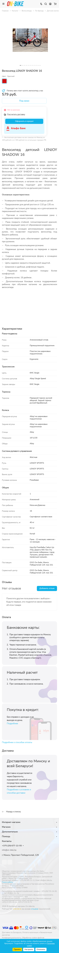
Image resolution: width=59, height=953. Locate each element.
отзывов (34, 909)
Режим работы (7, 882)
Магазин (6, 827)
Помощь (6, 836)
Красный (4, 81)
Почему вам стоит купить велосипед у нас (25, 90)
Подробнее (12, 723)
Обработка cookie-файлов (33, 937)
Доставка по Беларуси (11, 932)
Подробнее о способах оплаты (17, 742)
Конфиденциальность (11, 937)
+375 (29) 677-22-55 (12, 846)
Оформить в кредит (24, 121)
